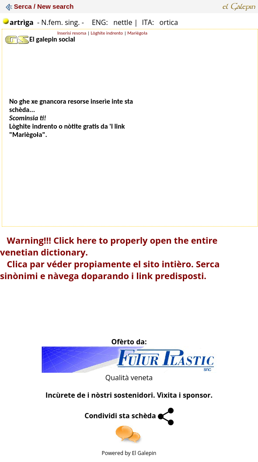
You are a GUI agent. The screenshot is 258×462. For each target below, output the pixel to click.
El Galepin (144, 453)
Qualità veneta (129, 377)
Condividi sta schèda (129, 415)
